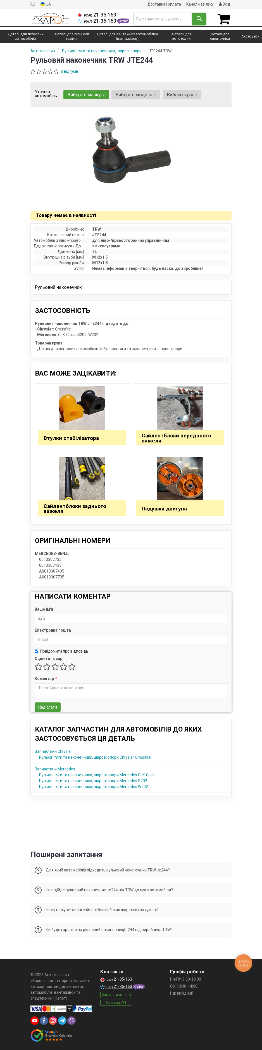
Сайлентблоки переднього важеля (176, 438)
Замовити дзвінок (116, 995)
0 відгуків (69, 71)
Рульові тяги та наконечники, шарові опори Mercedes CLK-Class (97, 774)
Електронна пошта (53, 630)
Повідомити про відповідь (61, 651)
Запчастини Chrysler (53, 751)
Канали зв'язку (199, 4)
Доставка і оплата (163, 4)
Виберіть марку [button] (85, 94)
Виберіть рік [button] (181, 94)
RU (32, 4)
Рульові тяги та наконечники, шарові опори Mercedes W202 (93, 786)
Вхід (224, 4)
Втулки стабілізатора (71, 438)
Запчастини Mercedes (55, 769)
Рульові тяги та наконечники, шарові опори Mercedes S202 (93, 780)
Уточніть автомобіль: (46, 93)
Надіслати (47, 707)
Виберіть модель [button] (135, 94)
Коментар (45, 678)
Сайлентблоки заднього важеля (75, 508)
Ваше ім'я (44, 609)
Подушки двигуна (164, 508)
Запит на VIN (116, 1002)
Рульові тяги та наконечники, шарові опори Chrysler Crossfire (95, 757)
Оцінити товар (48, 658)
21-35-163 (96, 15)
